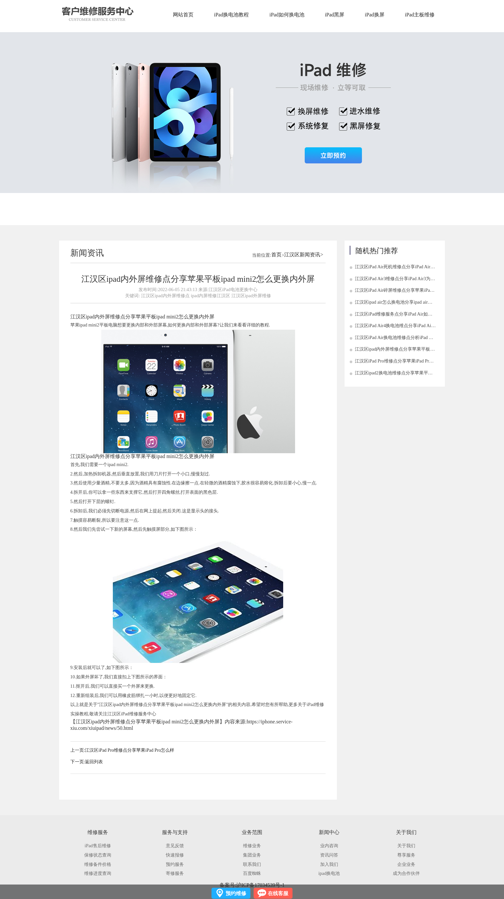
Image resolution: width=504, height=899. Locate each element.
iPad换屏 (374, 14)
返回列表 (94, 761)
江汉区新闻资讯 (302, 254)
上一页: (77, 750)
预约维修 (236, 893)
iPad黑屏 (334, 14)
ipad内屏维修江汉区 (210, 295)
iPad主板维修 (420, 14)
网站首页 (183, 14)
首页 (276, 254)
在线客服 (278, 893)
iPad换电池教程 (231, 14)
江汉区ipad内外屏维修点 (165, 295)
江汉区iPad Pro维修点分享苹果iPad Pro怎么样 (129, 750)
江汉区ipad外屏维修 (251, 295)
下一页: (77, 761)
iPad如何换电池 (286, 14)
